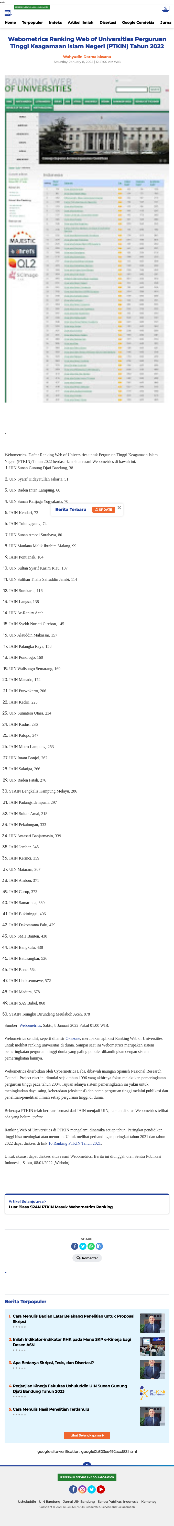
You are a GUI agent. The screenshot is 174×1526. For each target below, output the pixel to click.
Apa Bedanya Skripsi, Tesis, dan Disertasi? (53, 1362)
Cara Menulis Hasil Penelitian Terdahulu (51, 1409)
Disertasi (108, 22)
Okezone (73, 1038)
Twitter (94, 1491)
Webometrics (30, 1025)
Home (10, 22)
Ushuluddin (27, 1501)
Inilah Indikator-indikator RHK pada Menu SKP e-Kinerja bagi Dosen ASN (72, 1342)
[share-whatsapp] (91, 1246)
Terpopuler (32, 22)
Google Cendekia (138, 22)
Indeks (55, 22)
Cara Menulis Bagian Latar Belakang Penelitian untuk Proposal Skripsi (73, 1319)
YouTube (104, 1491)
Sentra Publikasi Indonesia (118, 1501)
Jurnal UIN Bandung (79, 1501)
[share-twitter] (82, 1246)
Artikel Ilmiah (80, 22)
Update (103, 509)
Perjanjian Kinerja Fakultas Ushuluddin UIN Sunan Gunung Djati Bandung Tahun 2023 (70, 1389)
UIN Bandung (49, 1501)
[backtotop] (87, 1466)
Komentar (87, 1257)
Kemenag (148, 1501)
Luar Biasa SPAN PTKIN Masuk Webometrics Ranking (61, 1207)
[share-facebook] (74, 1246)
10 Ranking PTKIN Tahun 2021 (74, 1143)
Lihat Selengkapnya (87, 1435)
